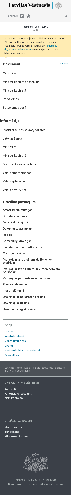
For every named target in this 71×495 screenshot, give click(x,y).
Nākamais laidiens (65, 28)
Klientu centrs (13, 427)
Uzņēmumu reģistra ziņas (20, 309)
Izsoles (7, 235)
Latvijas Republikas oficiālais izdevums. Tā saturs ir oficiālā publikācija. (34, 369)
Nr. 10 (35, 30)
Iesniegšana (11, 431)
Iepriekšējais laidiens (6, 28)
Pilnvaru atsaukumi (15, 284)
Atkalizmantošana (16, 436)
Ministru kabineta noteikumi (22, 350)
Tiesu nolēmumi (13, 291)
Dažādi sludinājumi (15, 222)
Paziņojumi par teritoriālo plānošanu (27, 278)
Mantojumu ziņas (14, 253)
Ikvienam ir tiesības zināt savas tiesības (35, 484)
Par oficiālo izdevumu (18, 393)
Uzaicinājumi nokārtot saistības (24, 297)
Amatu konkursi (14, 336)
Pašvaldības (11, 355)
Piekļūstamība (13, 398)
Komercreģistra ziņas (17, 241)
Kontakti (10, 389)
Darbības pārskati (15, 216)
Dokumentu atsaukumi (18, 228)
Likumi (8, 345)
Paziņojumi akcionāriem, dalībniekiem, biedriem (28, 261)
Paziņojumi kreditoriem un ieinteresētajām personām (31, 270)
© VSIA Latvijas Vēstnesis (21, 382)
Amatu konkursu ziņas (17, 210)
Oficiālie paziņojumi (18, 420)
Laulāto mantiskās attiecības (22, 247)
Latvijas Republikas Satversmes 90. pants (35, 480)
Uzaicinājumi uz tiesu (17, 303)
